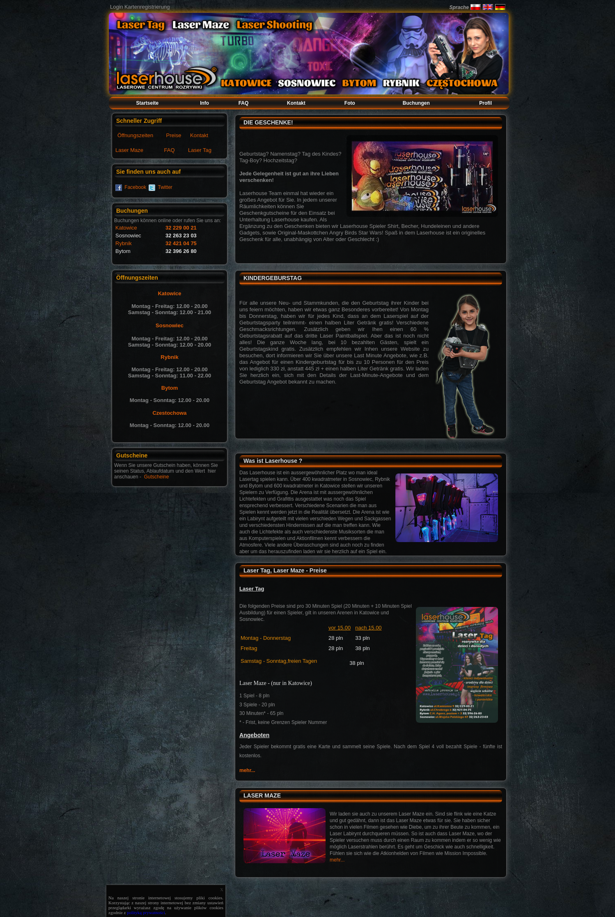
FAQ (169, 150)
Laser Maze (129, 150)
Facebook (135, 187)
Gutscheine (156, 477)
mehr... (247, 770)
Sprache (458, 7)
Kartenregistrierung (147, 7)
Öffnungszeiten (135, 135)
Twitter (165, 187)
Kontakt (199, 135)
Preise (173, 135)
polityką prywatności (146, 912)
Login (116, 7)
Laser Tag (199, 150)
